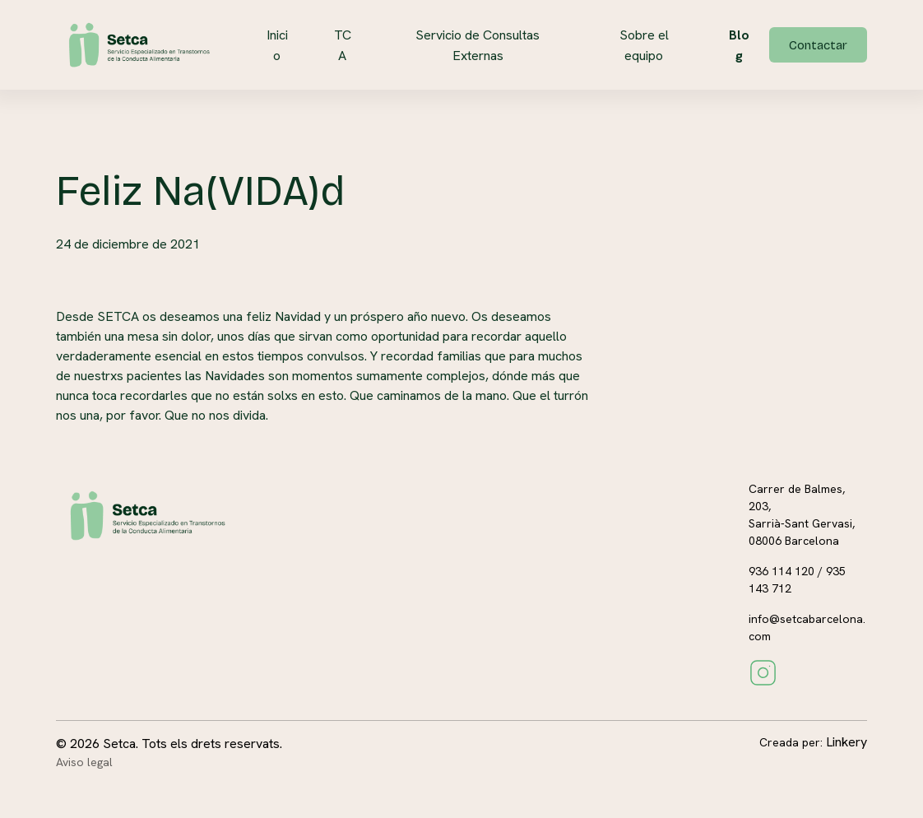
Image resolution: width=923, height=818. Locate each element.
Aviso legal (84, 762)
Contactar (818, 45)
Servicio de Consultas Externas (477, 45)
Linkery (846, 742)
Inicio (277, 45)
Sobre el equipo (644, 45)
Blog (739, 45)
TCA (342, 45)
